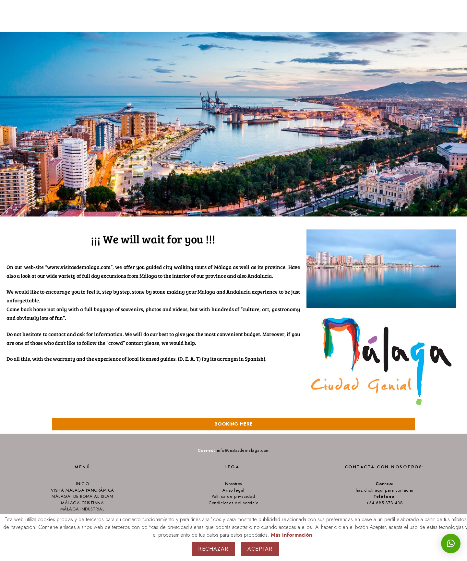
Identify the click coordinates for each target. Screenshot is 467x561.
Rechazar (213, 549)
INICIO (82, 484)
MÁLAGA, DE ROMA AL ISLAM (82, 496)
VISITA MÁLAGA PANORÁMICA (82, 490)
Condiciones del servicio (233, 503)
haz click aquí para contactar (385, 490)
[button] (451, 543)
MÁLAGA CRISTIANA (82, 503)
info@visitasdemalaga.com (242, 450)
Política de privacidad (233, 496)
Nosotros (233, 484)
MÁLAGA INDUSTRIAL (82, 509)
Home (349, 16)
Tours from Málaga (398, 16)
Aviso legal (233, 490)
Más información (291, 535)
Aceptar (259, 549)
